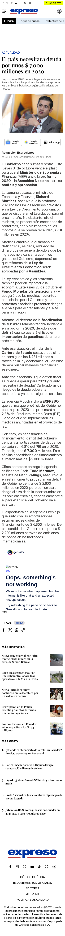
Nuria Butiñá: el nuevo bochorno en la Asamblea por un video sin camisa (20, 693)
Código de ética (32, 877)
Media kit (32, 893)
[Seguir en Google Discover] (31, 142)
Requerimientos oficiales (32, 882)
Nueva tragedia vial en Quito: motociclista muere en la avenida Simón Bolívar (20, 659)
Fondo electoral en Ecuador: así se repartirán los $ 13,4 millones (19, 727)
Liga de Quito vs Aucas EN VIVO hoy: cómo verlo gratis (34, 781)
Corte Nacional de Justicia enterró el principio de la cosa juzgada (34, 796)
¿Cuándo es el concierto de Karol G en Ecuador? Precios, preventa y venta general (34, 751)
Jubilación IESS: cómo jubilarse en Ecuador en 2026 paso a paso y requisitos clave (33, 811)
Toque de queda (29, 21)
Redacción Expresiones (18, 152)
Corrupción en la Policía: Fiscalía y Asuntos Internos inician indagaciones (19, 710)
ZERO (19, 622)
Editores (32, 888)
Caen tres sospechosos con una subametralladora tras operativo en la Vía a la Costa (20, 676)
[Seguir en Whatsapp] (51, 142)
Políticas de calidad (32, 899)
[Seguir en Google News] (12, 142)
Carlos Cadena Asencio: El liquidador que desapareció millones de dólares (29, 766)
